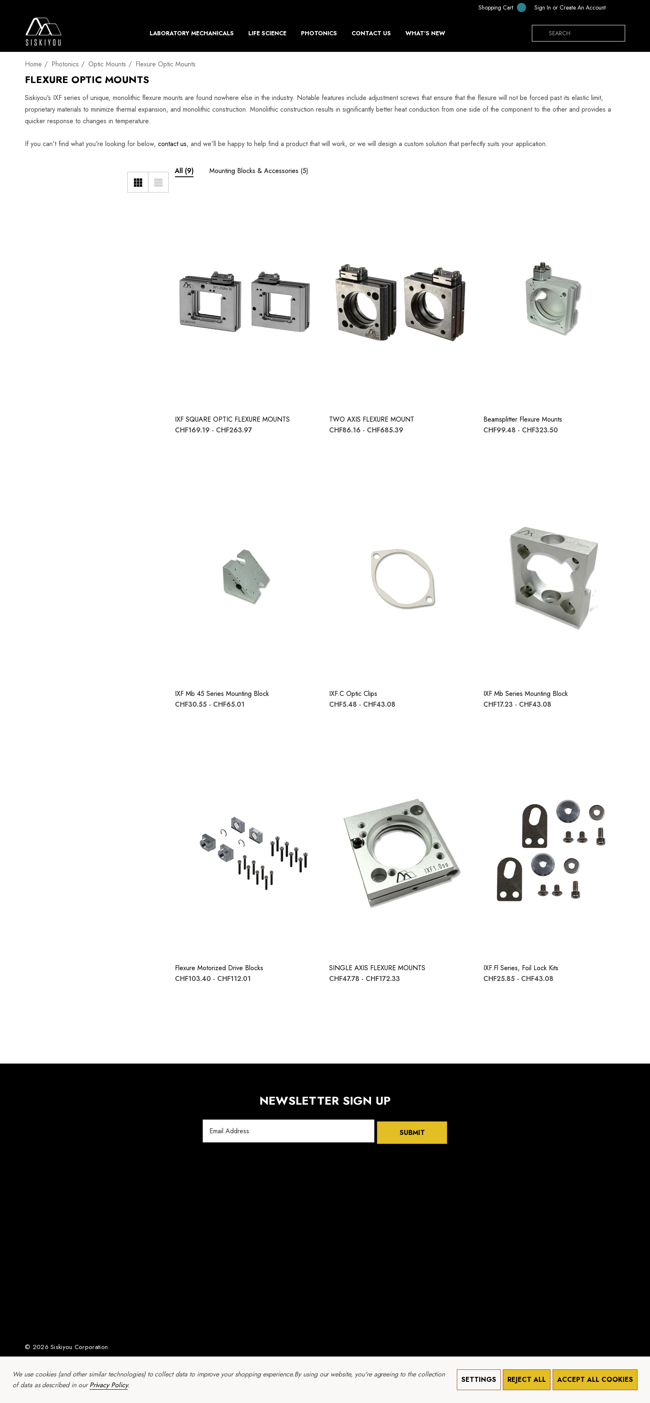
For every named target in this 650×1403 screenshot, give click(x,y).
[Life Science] (267, 35)
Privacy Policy (109, 1385)
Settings (478, 1379)
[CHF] (617, 7)
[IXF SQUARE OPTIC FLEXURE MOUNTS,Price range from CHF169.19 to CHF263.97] (246, 301)
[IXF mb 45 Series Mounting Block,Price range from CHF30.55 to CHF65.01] (246, 575)
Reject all (526, 1379)
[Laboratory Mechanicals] (192, 35)
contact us (172, 144)
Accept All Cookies (595, 1379)
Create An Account (583, 7)
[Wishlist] (186, 206)
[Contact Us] (371, 33)
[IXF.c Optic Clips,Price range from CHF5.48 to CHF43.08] (400, 575)
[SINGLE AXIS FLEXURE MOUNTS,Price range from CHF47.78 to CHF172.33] (400, 850)
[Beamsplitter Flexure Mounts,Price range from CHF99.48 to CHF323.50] (554, 301)
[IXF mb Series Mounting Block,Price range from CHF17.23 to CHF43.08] (554, 575)
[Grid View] (137, 182)
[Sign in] (542, 7)
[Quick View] (186, 223)
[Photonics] (319, 35)
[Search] (540, 33)
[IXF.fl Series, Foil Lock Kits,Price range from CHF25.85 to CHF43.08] (554, 850)
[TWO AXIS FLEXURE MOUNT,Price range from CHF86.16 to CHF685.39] (400, 301)
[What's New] (425, 35)
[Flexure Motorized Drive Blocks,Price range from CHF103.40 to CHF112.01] (246, 850)
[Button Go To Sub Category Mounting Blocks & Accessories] (258, 172)
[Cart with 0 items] (496, 7)
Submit (412, 1131)
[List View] (158, 182)
